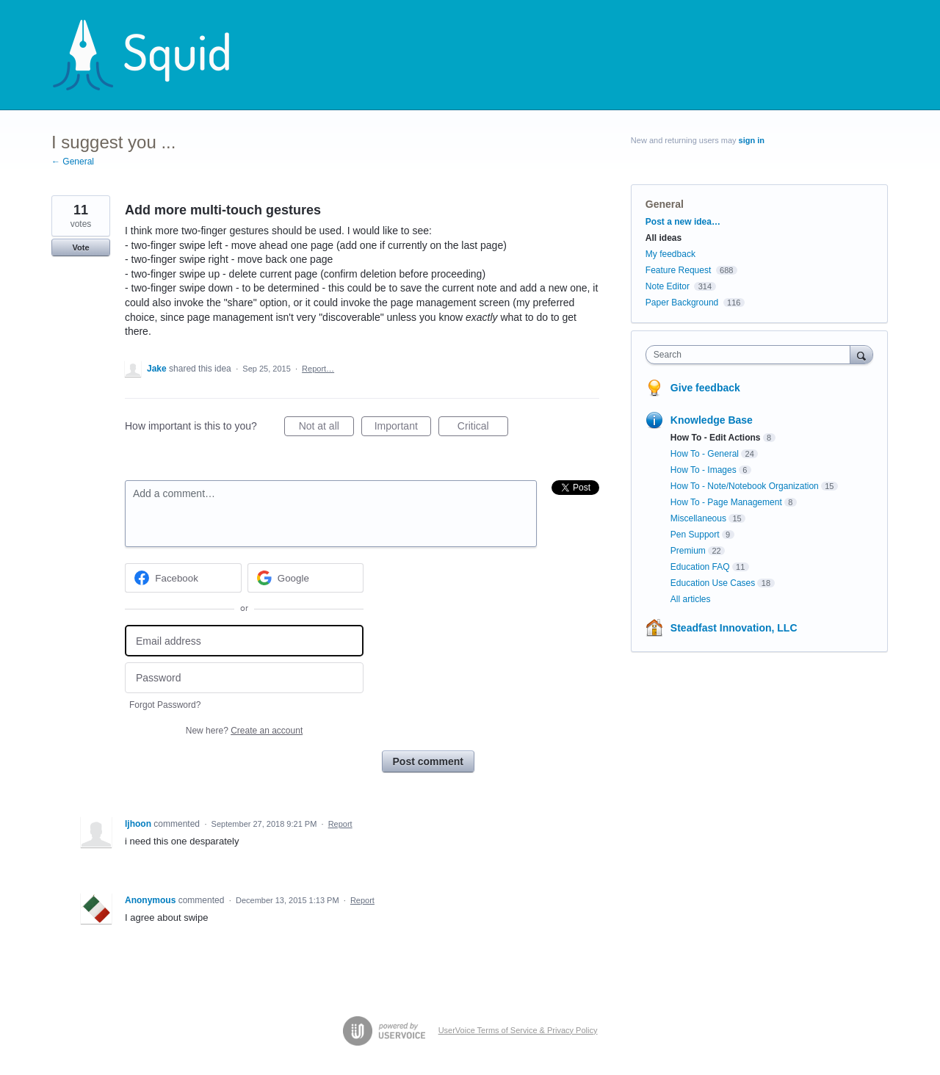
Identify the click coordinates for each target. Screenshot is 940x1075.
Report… (318, 368)
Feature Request (678, 270)
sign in (751, 140)
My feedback (670, 254)
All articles (690, 599)
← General (72, 161)
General (665, 204)
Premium (688, 551)
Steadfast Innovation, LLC (734, 628)
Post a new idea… (683, 222)
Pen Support (695, 534)
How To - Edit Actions (715, 437)
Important (403, 428)
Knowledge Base (711, 420)
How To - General (704, 454)
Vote (80, 247)
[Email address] (244, 640)
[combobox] (751, 355)
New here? (244, 730)
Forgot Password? (164, 705)
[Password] (244, 678)
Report (340, 823)
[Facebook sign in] (183, 578)
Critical (483, 428)
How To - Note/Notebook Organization (744, 486)
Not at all (326, 428)
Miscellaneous (698, 518)
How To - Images (703, 470)
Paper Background (682, 302)
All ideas (664, 238)
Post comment (428, 761)
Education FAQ (700, 567)
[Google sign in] (305, 578)
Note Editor (668, 286)
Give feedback (705, 388)
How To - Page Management (726, 502)
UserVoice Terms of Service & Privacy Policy (518, 1030)
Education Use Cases (712, 583)
